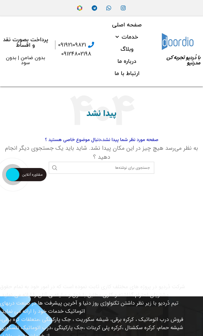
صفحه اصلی (127, 25)
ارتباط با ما (127, 74)
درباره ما (126, 62)
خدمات (127, 37)
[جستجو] (101, 168)
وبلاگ (127, 49)
